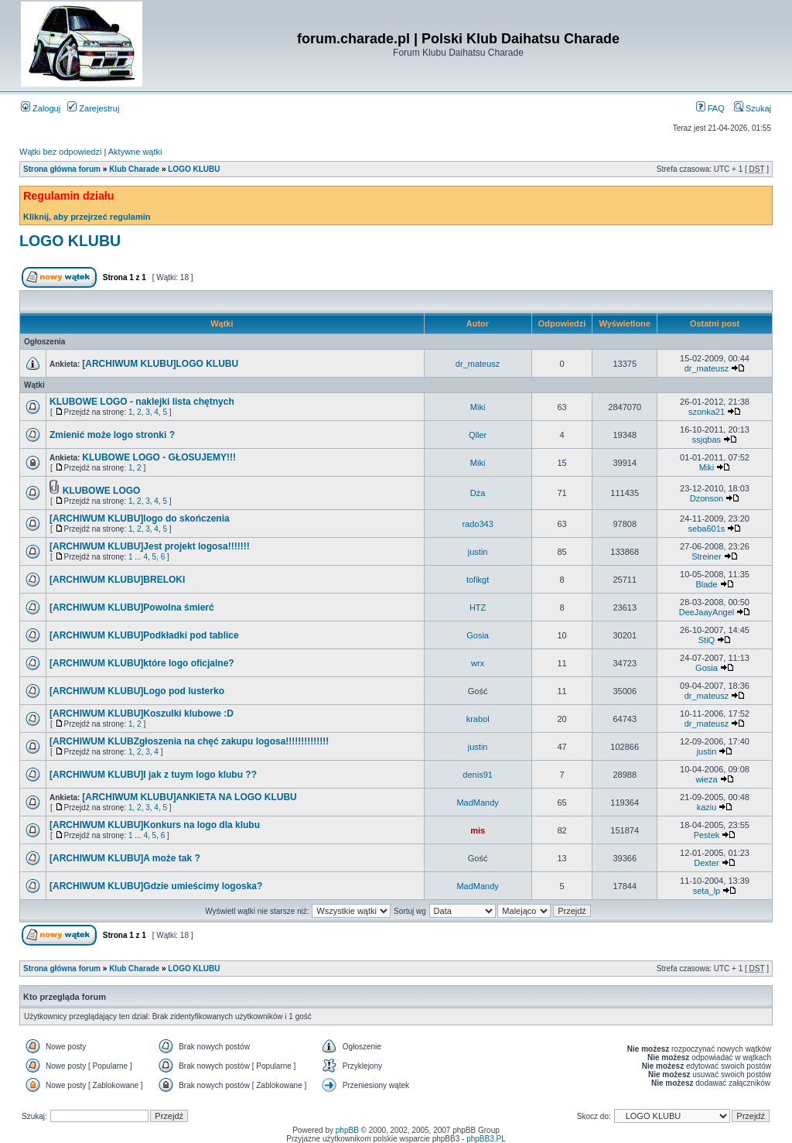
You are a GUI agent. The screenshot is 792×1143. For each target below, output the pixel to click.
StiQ (706, 640)
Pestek (707, 835)
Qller (477, 435)
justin (478, 551)
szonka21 (706, 411)
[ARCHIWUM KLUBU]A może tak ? (125, 858)
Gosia (477, 635)
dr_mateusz (478, 363)
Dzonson (706, 498)
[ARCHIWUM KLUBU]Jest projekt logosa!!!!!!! (150, 546)
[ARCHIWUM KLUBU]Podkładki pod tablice (144, 635)
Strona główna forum (62, 169)
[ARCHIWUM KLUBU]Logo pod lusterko (137, 691)
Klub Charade (134, 169)
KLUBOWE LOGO (102, 490)
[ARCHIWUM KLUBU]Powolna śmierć (132, 607)
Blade (706, 584)
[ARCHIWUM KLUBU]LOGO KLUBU (160, 363)
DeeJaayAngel (707, 612)
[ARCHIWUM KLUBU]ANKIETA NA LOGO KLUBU (189, 797)
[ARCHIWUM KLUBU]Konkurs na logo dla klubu (155, 825)
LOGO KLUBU (194, 169)
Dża (478, 493)
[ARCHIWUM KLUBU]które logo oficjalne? (142, 663)
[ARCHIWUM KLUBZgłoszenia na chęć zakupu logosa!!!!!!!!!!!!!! (189, 741)
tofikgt (477, 579)
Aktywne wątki (135, 151)
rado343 (477, 524)
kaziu (707, 807)
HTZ (477, 607)
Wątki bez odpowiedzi (60, 151)
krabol (478, 719)
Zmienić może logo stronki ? (112, 434)
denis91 (478, 774)
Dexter (706, 863)
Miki (478, 407)
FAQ (710, 108)
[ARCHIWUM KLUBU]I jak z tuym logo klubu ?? (153, 774)
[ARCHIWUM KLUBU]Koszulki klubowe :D (142, 713)
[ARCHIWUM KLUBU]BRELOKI (117, 579)
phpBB (347, 1130)
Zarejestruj (93, 108)
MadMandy (477, 802)
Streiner (706, 556)
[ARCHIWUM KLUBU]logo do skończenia (140, 518)
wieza (706, 779)
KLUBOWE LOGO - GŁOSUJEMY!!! (159, 457)
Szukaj (752, 108)
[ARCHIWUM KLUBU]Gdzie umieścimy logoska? (156, 886)
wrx (477, 663)
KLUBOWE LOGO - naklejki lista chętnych (142, 401)
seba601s (706, 528)
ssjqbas (706, 439)
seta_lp (706, 890)
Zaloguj (40, 108)
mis (477, 830)
